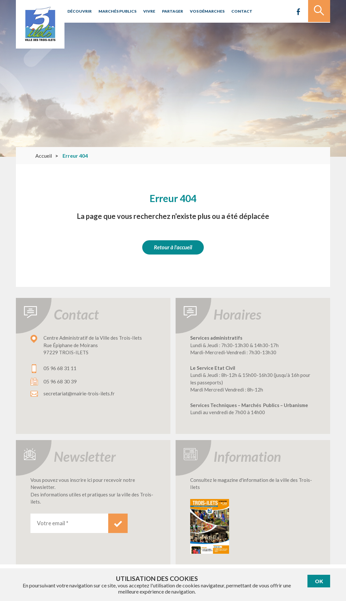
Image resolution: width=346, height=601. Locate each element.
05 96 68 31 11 (59, 368)
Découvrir (79, 11)
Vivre (146, 11)
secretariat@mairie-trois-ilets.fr (79, 393)
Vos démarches (202, 11)
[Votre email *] (69, 523)
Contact (235, 11)
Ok (319, 581)
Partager (168, 11)
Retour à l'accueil (173, 247)
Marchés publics (115, 11)
